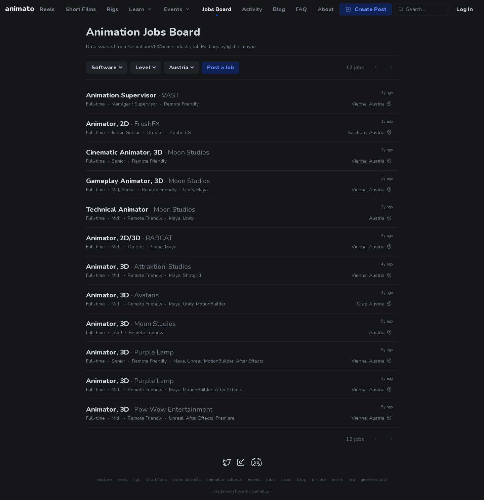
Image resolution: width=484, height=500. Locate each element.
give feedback (374, 479)
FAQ (301, 9)
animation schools (224, 479)
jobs (270, 479)
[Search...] (421, 9)
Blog (279, 9)
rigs (136, 479)
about (286, 479)
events (254, 479)
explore (104, 479)
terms (337, 479)
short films (156, 479)
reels (122, 479)
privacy (319, 479)
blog (302, 479)
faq (352, 479)
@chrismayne (241, 46)
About (326, 9)
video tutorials (186, 479)
